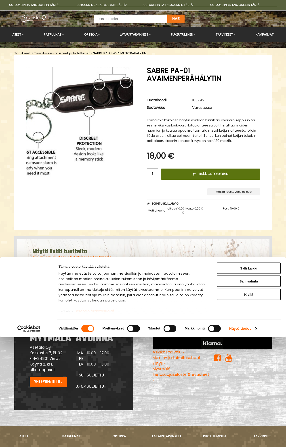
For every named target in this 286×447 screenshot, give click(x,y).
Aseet (16, 34)
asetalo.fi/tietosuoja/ (95, 420)
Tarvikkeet (224, 34)
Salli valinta (249, 391)
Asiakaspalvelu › (168, 352)
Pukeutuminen (182, 34)
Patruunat (52, 34)
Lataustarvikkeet (134, 34)
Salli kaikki (248, 378)
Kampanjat (265, 34)
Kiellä (248, 404)
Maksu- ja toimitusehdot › (178, 357)
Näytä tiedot (240, 438)
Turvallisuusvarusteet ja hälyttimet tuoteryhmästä (71, 257)
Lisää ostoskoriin (210, 174)
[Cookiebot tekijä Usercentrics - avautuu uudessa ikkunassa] (28, 438)
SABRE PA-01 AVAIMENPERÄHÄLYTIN (119, 53)
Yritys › (159, 363)
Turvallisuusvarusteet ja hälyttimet (62, 53)
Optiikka (90, 34)
